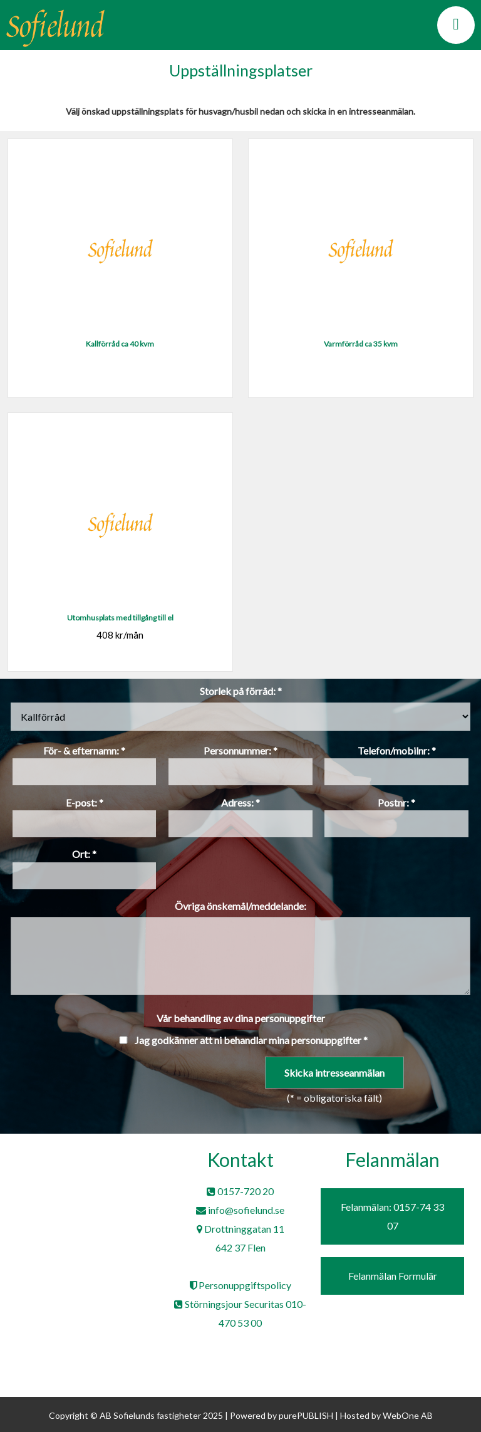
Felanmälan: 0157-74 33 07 (392, 1216)
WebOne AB (408, 1415)
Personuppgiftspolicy (240, 1285)
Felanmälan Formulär (392, 1276)
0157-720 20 (240, 1191)
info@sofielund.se (240, 1210)
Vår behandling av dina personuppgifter (241, 1018)
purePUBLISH (306, 1415)
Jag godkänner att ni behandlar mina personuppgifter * (251, 1040)
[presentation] (101, 1081)
